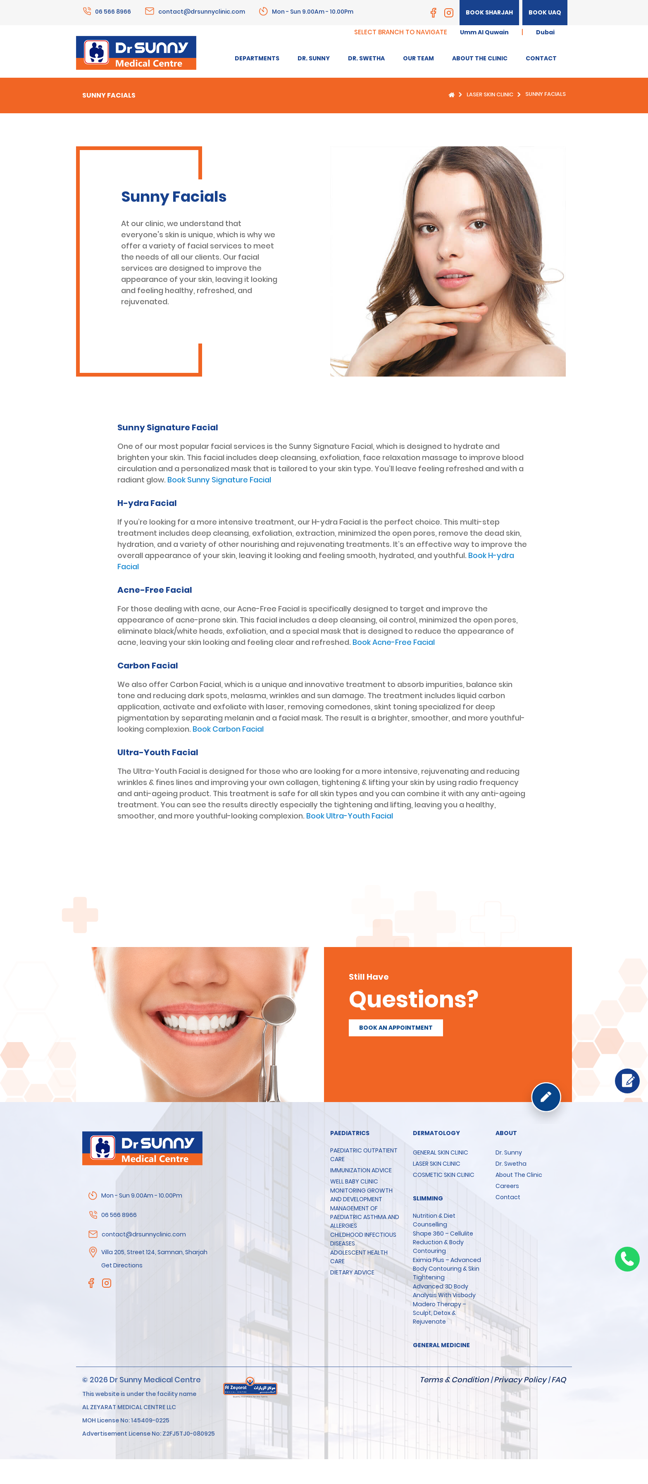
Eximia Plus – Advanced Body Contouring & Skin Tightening (447, 1268)
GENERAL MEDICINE (441, 1345)
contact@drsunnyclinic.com (201, 11)
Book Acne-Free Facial (394, 642)
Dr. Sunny (509, 1152)
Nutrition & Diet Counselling (434, 1220)
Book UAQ (545, 12)
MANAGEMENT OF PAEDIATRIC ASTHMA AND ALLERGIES (364, 1217)
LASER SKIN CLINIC (490, 94)
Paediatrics (349, 1133)
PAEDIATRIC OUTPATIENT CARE (364, 1154)
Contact (508, 1197)
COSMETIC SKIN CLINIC (443, 1175)
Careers (507, 1186)
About (506, 1133)
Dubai (545, 32)
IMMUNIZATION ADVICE (361, 1170)
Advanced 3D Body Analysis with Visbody (444, 1290)
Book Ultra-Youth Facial (349, 816)
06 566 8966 (113, 11)
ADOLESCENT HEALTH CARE (359, 1256)
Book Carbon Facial (228, 729)
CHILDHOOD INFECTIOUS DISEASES (363, 1239)
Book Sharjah (489, 12)
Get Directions (122, 1265)
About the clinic (519, 1175)
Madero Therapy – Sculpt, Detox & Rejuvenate (439, 1313)
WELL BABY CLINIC (354, 1181)
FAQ (558, 1379)
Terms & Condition (454, 1379)
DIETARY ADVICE (352, 1272)
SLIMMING (428, 1198)
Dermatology (436, 1133)
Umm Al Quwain (484, 32)
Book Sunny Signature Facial (219, 480)
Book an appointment (396, 1028)
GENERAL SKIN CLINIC (440, 1152)
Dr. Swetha (511, 1164)
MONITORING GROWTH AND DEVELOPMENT (361, 1194)
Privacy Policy (520, 1379)
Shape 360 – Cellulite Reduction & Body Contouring (443, 1242)
